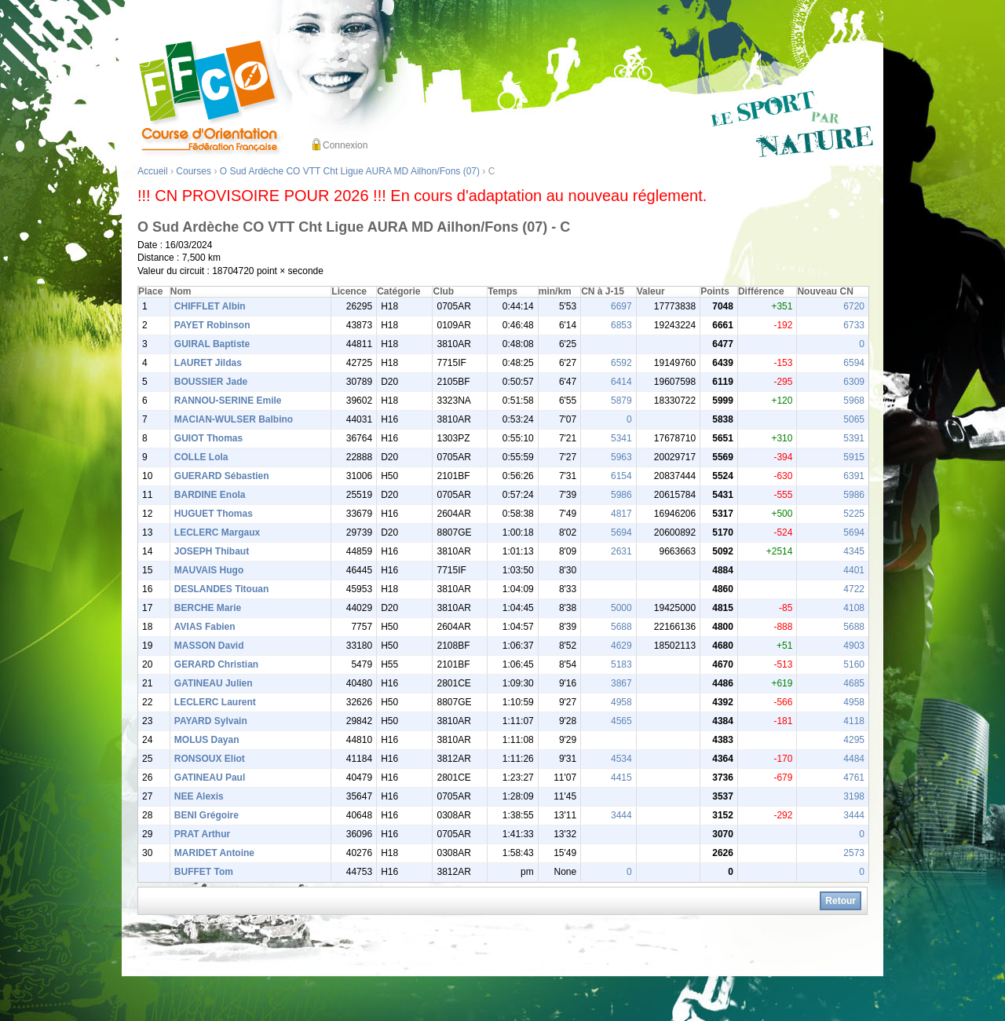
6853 (621, 325)
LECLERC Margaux (217, 532)
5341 (621, 438)
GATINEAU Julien (213, 683)
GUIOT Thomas (208, 438)
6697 (621, 306)
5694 (621, 532)
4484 (853, 758)
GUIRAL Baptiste (212, 344)
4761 (853, 777)
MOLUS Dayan (206, 739)
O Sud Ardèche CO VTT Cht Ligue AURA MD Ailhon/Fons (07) (350, 171)
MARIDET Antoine (214, 852)
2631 (621, 551)
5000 (621, 607)
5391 (853, 438)
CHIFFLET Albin (210, 306)
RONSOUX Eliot (209, 758)
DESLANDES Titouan (221, 589)
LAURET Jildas (208, 362)
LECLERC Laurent (215, 702)
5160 (853, 664)
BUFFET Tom (203, 871)
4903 (853, 645)
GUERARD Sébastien (221, 475)
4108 (853, 607)
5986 (621, 494)
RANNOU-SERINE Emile (228, 400)
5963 (621, 457)
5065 (853, 419)
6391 (853, 475)
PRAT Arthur (202, 834)
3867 (621, 683)
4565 (621, 720)
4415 (621, 777)
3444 (621, 815)
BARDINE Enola (210, 494)
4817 (621, 513)
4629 (621, 645)
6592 (621, 362)
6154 (621, 475)
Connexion (345, 145)
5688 (621, 626)
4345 (853, 551)
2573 (853, 852)
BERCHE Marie (207, 607)
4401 (853, 570)
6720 (853, 306)
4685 (853, 683)
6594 (853, 362)
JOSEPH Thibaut (211, 551)
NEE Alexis (199, 796)
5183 (621, 664)
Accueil (152, 171)
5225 (853, 513)
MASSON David (209, 645)
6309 (853, 381)
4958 (621, 702)
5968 (853, 400)
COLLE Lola (201, 457)
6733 (853, 325)
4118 (853, 720)
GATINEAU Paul (209, 777)
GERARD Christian (216, 664)
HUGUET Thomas (213, 513)
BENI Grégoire (206, 815)
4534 (621, 758)
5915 (853, 457)
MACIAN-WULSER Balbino (233, 419)
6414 (621, 381)
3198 (853, 796)
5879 (621, 400)
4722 (853, 589)
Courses (193, 171)
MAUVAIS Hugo (208, 570)
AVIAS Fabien (205, 626)
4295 (853, 739)
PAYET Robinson (212, 325)
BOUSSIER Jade (210, 381)
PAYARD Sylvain (210, 720)
